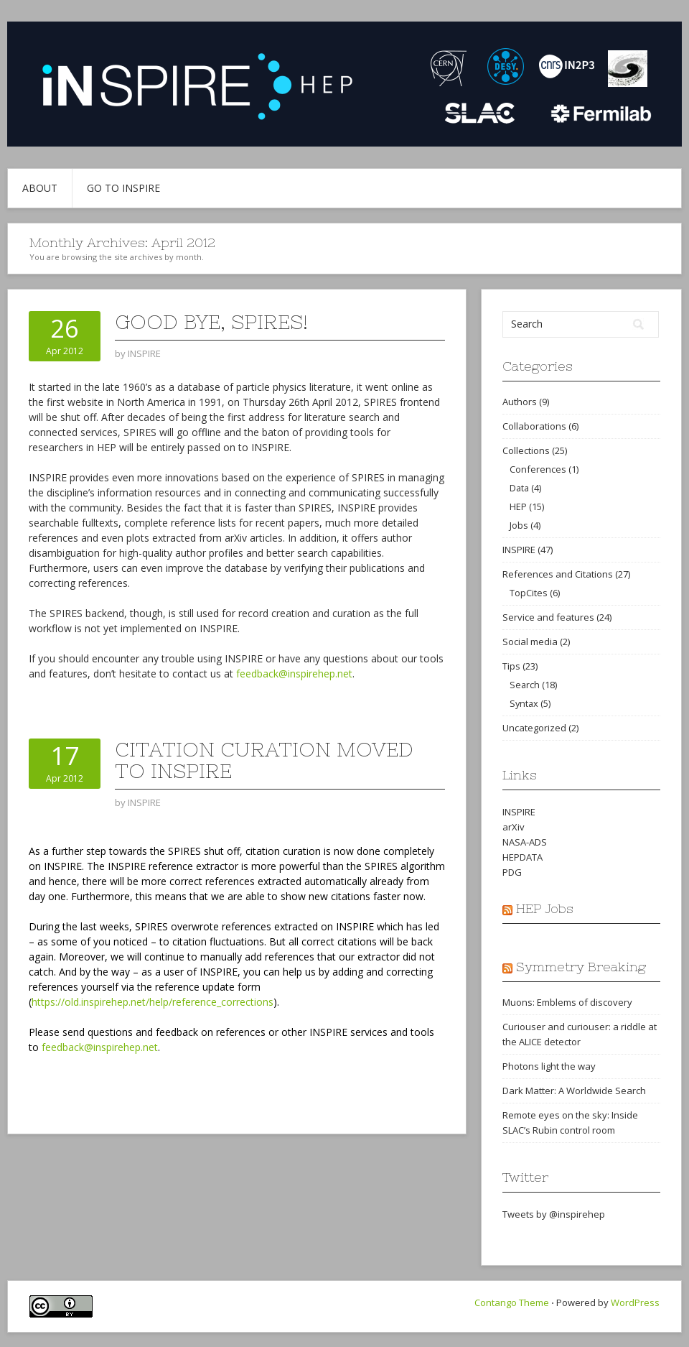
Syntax (524, 703)
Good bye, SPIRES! (211, 321)
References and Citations (557, 574)
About (39, 188)
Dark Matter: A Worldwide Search (574, 1090)
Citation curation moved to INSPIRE (264, 760)
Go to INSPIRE (123, 188)
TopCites (529, 592)
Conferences (538, 469)
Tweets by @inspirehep (553, 1214)
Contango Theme (511, 1302)
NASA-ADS (524, 841)
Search (525, 684)
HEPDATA (522, 857)
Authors (519, 401)
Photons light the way (549, 1066)
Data (519, 487)
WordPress (635, 1302)
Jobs (519, 525)
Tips (511, 665)
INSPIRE (518, 549)
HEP (518, 506)
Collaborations (534, 426)
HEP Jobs (544, 908)
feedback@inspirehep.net (294, 673)
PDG (512, 872)
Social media (530, 641)
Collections (526, 450)
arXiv (513, 826)
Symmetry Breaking (581, 966)
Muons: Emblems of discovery (567, 1002)
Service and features (548, 617)
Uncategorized (534, 727)
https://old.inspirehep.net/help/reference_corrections (152, 1002)
